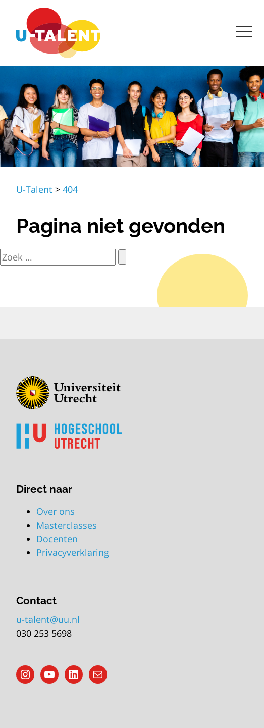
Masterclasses (66, 525)
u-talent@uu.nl (48, 619)
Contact (36, 600)
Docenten (57, 539)
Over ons (55, 511)
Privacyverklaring (72, 552)
